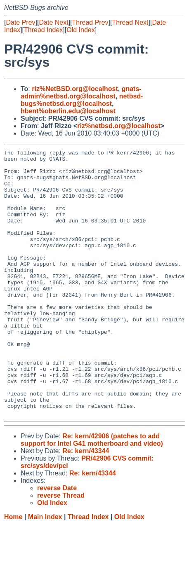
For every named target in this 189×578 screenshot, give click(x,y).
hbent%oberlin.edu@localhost (68, 111)
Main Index (45, 569)
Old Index (80, 29)
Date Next (53, 22)
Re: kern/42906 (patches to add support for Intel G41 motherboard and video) (92, 493)
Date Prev (20, 22)
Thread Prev (90, 22)
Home (13, 569)
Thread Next (130, 22)
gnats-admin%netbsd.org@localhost (81, 92)
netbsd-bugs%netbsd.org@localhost (82, 100)
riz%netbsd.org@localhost (118, 125)
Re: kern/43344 (85, 504)
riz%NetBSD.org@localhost (75, 88)
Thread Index (43, 29)
